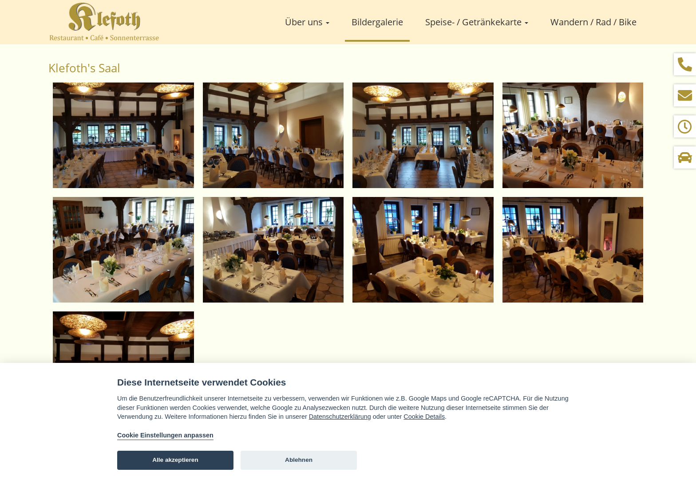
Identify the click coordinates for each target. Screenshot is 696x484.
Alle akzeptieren (175, 459)
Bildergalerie (377, 22)
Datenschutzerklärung (340, 416)
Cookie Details (424, 416)
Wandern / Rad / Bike (593, 22)
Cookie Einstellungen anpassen (165, 435)
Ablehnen (298, 459)
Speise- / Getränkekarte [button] (476, 22)
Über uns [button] (307, 22)
